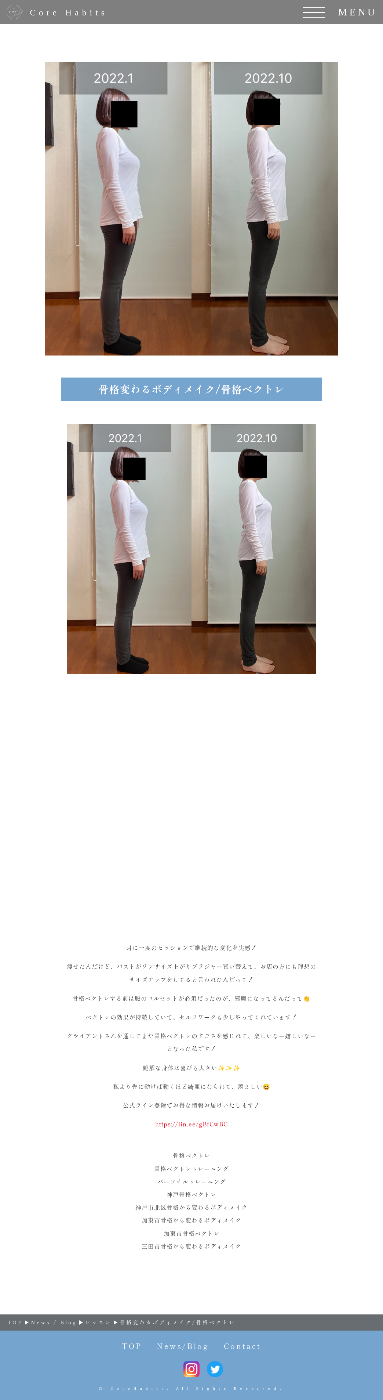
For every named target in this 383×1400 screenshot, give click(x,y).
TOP (132, 1346)
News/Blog (183, 1346)
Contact (242, 1346)
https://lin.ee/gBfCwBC (191, 1123)
